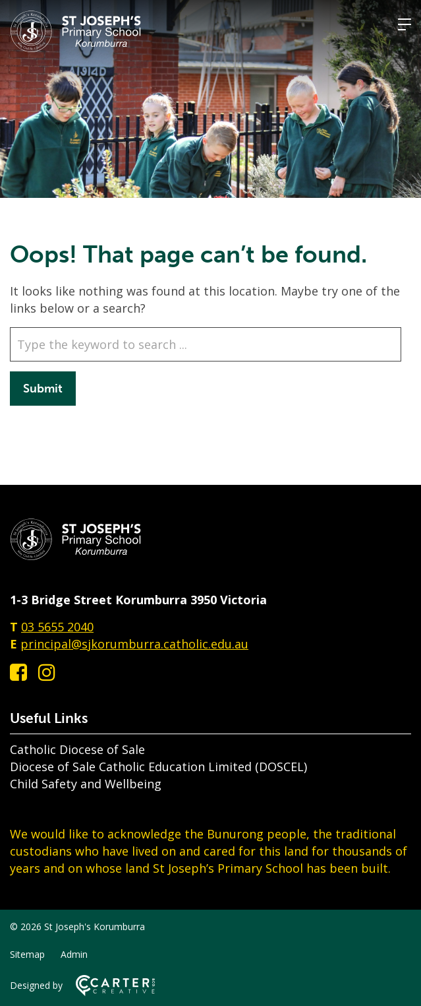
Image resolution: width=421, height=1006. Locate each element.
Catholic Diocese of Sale (77, 749)
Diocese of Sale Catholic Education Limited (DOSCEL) (158, 766)
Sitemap (27, 954)
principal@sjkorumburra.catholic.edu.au (134, 644)
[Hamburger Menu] (404, 24)
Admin (74, 954)
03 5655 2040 (57, 627)
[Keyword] (205, 344)
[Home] (76, 556)
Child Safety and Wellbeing (85, 784)
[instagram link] (46, 671)
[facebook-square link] (18, 671)
